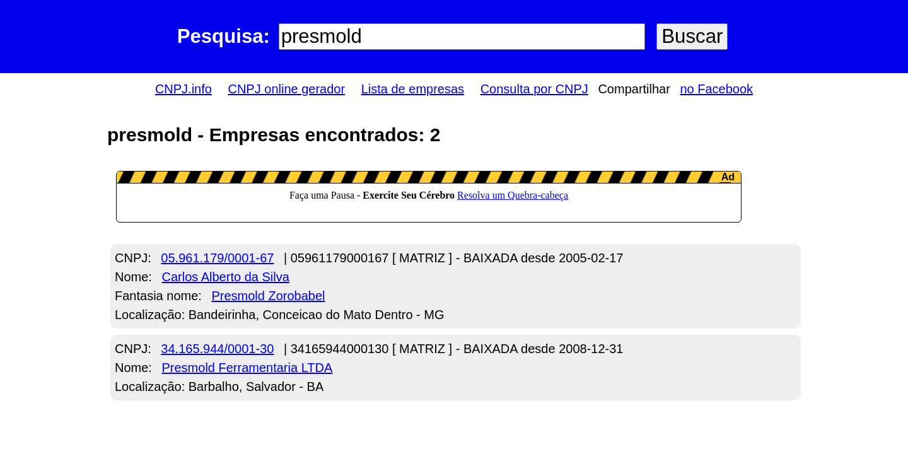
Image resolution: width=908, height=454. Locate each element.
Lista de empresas (412, 89)
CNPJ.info (183, 89)
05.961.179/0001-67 (217, 258)
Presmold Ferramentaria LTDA (246, 368)
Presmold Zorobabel (268, 296)
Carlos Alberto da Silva (225, 277)
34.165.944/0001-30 (217, 349)
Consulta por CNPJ (534, 89)
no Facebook (716, 89)
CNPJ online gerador (286, 89)
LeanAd (429, 197)
